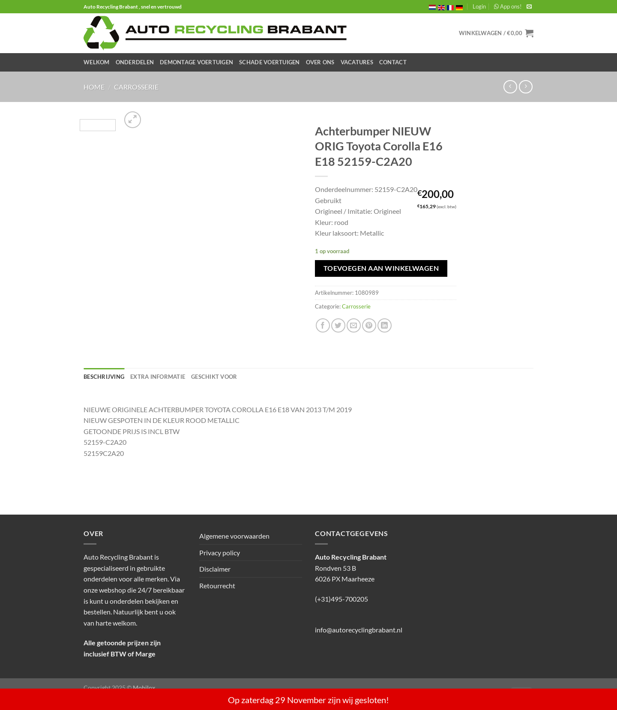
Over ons (320, 62)
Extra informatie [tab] (157, 376)
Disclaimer (215, 569)
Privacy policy (219, 552)
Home (94, 87)
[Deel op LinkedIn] (384, 325)
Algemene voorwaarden (234, 536)
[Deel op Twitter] (338, 325)
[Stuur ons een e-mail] (529, 7)
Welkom (97, 62)
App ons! (507, 6)
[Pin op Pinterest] (369, 325)
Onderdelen (135, 62)
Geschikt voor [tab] (214, 376)
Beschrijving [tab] (104, 376)
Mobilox (144, 687)
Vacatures (357, 62)
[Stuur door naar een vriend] (354, 325)
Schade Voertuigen (269, 62)
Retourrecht (217, 585)
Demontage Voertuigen (196, 62)
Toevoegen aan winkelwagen (381, 268)
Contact (393, 62)
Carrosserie (136, 87)
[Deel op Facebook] (323, 325)
